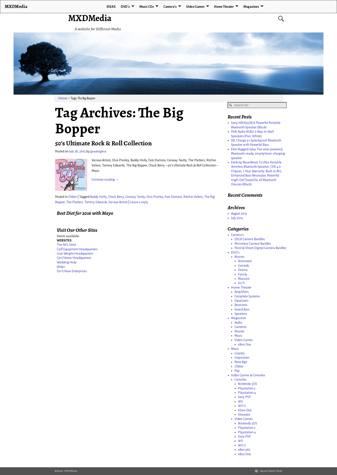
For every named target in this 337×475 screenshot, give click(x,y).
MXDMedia (90, 18)
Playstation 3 (246, 388)
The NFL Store (66, 244)
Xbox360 (244, 414)
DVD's (235, 252)
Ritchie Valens (193, 196)
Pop (237, 370)
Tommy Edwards (95, 202)
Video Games (195, 6)
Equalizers (241, 300)
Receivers (240, 305)
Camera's (237, 235)
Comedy (243, 265)
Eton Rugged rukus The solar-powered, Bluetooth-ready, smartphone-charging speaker (258, 154)
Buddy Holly (98, 196)
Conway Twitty (135, 196)
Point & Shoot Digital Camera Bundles (260, 248)
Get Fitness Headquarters (74, 258)
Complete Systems (247, 296)
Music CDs (146, 6)
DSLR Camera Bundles (249, 239)
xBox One (244, 344)
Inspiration (241, 357)
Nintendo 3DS (247, 384)
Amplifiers (241, 292)
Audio (238, 322)
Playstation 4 (247, 392)
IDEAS (111, 6)
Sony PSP (244, 397)
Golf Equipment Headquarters (77, 249)
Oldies (72, 196)
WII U (242, 405)
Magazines (251, 6)
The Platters (74, 202)
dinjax (61, 266)
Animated (244, 261)
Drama (243, 270)
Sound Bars (242, 309)
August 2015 (239, 213)
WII (240, 401)
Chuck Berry (116, 196)
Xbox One (245, 410)
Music (238, 335)
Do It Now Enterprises (72, 271)
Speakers (240, 313)
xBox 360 (244, 449)
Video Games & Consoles (248, 375)
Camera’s (170, 6)
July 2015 (237, 218)
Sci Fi (241, 283)
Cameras (240, 327)
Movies (239, 256)
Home (62, 98)
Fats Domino (173, 196)
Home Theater (224, 6)
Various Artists (118, 202)
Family (242, 274)
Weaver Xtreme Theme (271, 471)
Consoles (240, 379)
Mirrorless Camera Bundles (252, 243)
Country (239, 353)
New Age (240, 362)
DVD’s (125, 6)
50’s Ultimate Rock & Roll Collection (103, 143)
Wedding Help (67, 262)
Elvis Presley (154, 196)
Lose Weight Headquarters (75, 253)
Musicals (244, 278)
